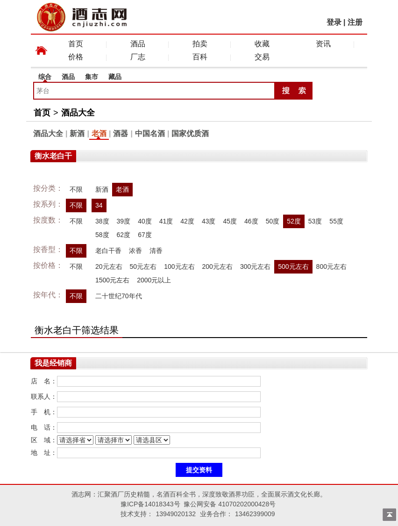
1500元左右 (112, 280)
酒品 (137, 44)
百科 (199, 57)
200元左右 (217, 266)
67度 (145, 234)
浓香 (135, 250)
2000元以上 (154, 280)
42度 (187, 221)
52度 (294, 221)
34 (99, 205)
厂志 (137, 57)
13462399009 (255, 514)
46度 (251, 221)
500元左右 (293, 266)
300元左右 (255, 266)
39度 (124, 221)
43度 (209, 221)
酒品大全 (78, 112)
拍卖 (199, 44)
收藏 (262, 44)
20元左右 (108, 266)
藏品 (114, 76)
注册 (355, 22)
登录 (334, 22)
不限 (76, 189)
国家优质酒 (190, 133)
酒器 (120, 133)
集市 (91, 76)
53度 (315, 221)
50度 (273, 221)
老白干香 (108, 250)
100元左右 (179, 266)
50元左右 (143, 266)
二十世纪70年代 (118, 296)
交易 (262, 57)
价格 (75, 57)
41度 (166, 221)
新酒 (77, 133)
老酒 (99, 133)
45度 (230, 221)
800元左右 (331, 266)
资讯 (323, 44)
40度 (145, 221)
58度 (102, 234)
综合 (44, 76)
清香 (156, 250)
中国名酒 (150, 133)
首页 (75, 44)
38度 (102, 221)
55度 (336, 221)
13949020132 (176, 514)
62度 (124, 234)
